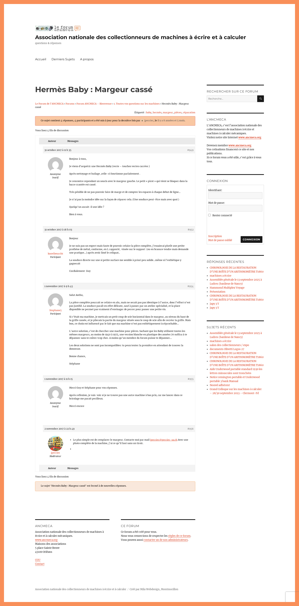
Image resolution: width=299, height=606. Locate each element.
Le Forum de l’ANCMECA (49, 103)
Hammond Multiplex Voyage (227, 287)
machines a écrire (220, 275)
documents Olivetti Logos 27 (227, 349)
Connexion (251, 239)
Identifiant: (215, 190)
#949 (190, 150)
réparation (189, 112)
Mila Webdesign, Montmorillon (159, 589)
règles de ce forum (179, 536)
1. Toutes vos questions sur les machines (137, 103)
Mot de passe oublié (220, 240)
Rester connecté (222, 215)
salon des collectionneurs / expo (229, 345)
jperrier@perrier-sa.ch (163, 439)
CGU (37, 560)
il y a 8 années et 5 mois (171, 120)
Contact (39, 564)
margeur (168, 112)
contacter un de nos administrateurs (166, 540)
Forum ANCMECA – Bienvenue (94, 103)
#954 (190, 286)
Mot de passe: (216, 202)
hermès (157, 112)
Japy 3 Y (214, 303)
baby (148, 112)
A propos (87, 59)
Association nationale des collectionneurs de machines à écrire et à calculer (140, 37)
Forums (70, 103)
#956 (190, 428)
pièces (178, 112)
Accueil (40, 59)
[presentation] (237, 224)
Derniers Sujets (63, 59)
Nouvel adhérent (220, 385)
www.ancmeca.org (46, 540)
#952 (191, 229)
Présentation (217, 291)
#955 (191, 378)
